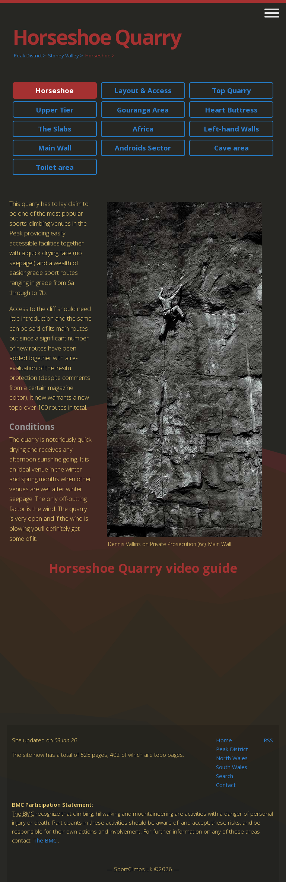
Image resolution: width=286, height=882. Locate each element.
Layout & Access (143, 90)
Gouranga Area (143, 109)
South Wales (231, 767)
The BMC (45, 840)
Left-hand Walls (231, 128)
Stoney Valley (63, 55)
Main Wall (55, 147)
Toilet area (55, 167)
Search (224, 776)
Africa (143, 128)
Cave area (231, 147)
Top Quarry (231, 90)
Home (224, 740)
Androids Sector (143, 147)
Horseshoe (98, 55)
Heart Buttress (231, 109)
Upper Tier (54, 109)
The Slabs (55, 128)
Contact (226, 785)
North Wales (232, 758)
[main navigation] (269, 14)
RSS (268, 740)
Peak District (28, 55)
